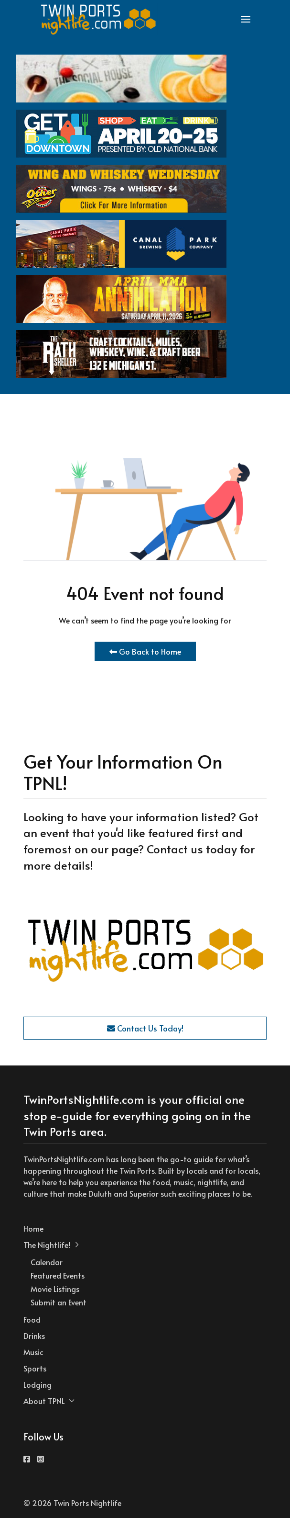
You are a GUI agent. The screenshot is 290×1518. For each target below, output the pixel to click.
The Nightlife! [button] (51, 1244)
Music (33, 1352)
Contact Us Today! (145, 1028)
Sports (34, 1368)
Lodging (37, 1384)
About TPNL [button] (49, 1400)
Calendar (47, 1262)
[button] (245, 19)
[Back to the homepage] (99, 19)
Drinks (34, 1335)
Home (33, 1228)
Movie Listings (55, 1288)
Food (32, 1319)
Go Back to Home (145, 651)
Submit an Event (58, 1302)
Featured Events (58, 1275)
